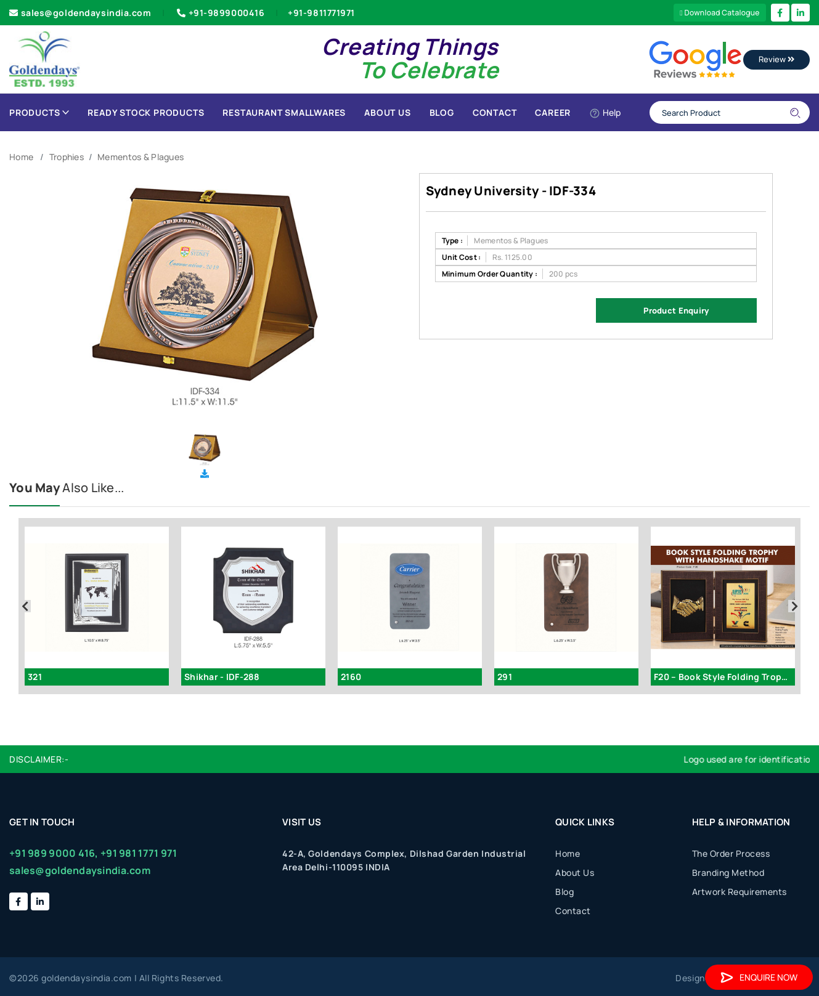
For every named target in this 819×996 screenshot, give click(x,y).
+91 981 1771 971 (138, 853)
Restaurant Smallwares (284, 112)
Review (776, 59)
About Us (387, 112)
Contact (495, 112)
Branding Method (728, 872)
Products (39, 112)
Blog (442, 112)
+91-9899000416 (219, 12)
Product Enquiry (676, 310)
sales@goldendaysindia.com (80, 12)
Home (21, 157)
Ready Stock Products (146, 112)
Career (553, 112)
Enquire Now (758, 977)
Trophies (66, 157)
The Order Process (731, 853)
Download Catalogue (720, 12)
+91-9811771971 (321, 12)
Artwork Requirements (739, 891)
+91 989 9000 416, (54, 853)
